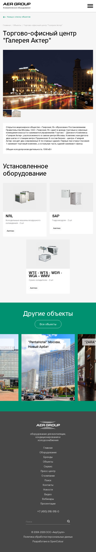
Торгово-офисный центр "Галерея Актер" (43, 25)
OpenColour (56, 541)
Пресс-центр (48, 471)
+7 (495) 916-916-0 (48, 511)
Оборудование (48, 452)
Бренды (48, 457)
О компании (48, 475)
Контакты (48, 484)
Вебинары (48, 499)
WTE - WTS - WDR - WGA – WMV (45, 274)
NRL (9, 216)
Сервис (48, 466)
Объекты (17, 25)
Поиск (48, 480)
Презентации (48, 503)
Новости (48, 489)
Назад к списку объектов (16, 17)
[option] (48, 79)
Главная (7, 25)
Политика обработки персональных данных (48, 536)
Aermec (10, 231)
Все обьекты (48, 324)
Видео (48, 494)
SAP (55, 216)
